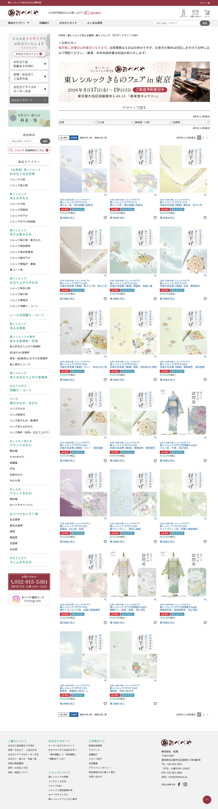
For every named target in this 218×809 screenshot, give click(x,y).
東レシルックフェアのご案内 (62, 799)
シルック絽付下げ (20, 257)
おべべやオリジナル (21, 505)
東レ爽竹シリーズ (20, 364)
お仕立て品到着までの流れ (23, 64)
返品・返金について (18, 772)
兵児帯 (13, 549)
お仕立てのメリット (27, 54)
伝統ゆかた (16, 474)
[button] (207, 137)
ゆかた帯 (15, 480)
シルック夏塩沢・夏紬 (22, 264)
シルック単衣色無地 (21, 252)
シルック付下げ (19, 215)
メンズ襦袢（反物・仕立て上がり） (30, 432)
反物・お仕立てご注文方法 (23, 76)
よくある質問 (94, 23)
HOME (62, 35)
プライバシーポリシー (100, 767)
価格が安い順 (86, 137)
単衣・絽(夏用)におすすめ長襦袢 (29, 358)
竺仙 (12, 468)
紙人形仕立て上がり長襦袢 (25, 346)
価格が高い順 (101, 137)
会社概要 (93, 763)
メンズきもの (17, 408)
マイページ (94, 749)
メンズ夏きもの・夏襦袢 (24, 420)
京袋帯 (13, 543)
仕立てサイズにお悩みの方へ (62, 749)
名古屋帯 (15, 519)
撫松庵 (13, 451)
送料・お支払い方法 (18, 767)
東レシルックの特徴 (58, 776)
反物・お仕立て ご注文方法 (22, 749)
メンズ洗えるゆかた (21, 426)
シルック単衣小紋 (20, 288)
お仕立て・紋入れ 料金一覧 (22, 758)
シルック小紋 (17, 179)
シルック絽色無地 (20, 246)
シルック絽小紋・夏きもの (25, 240)
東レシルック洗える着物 (81, 35)
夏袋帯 (13, 537)
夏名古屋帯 (16, 525)
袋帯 (12, 531)
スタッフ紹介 (95, 758)
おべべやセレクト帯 (24, 514)
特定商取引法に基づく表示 (102, 772)
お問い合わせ (95, 776)
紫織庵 (13, 462)
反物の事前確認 (15, 763)
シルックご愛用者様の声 (60, 790)
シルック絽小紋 (19, 185)
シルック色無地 (19, 209)
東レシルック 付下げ (107, 35)
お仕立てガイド (68, 23)
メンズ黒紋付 (17, 414)
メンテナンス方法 (57, 781)
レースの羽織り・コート (27, 315)
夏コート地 (16, 269)
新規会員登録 (95, 745)
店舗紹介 (44, 23)
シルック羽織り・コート (24, 306)
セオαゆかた (17, 456)
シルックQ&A (55, 785)
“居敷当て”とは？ (57, 758)
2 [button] (203, 137)
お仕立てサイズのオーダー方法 (24, 89)
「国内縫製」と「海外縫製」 (62, 754)
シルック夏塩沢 (19, 300)
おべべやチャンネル (58, 794)
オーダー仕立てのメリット (61, 745)
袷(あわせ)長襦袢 (20, 352)
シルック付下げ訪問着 (22, 221)
